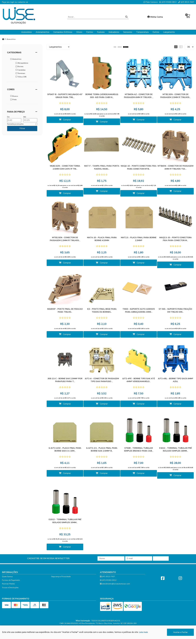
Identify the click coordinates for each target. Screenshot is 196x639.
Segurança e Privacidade (61, 576)
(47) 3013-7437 (186, 2)
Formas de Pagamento (11, 580)
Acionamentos (42, 32)
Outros (156, 32)
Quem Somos (7, 576)
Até (24, 117)
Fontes (89, 32)
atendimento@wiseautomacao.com (115, 584)
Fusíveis (101, 32)
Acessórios (26, 32)
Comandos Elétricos (62, 32)
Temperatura (142, 32)
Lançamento (169, 32)
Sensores (127, 32)
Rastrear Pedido (8, 584)
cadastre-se (23, 2)
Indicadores (114, 32)
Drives (79, 32)
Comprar (65, 119)
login (12, 2)
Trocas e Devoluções (10, 587)
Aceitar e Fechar (180, 632)
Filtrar (22, 128)
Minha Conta (155, 16)
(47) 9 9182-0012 (168, 2)
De (8, 117)
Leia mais (143, 632)
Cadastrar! (160, 558)
